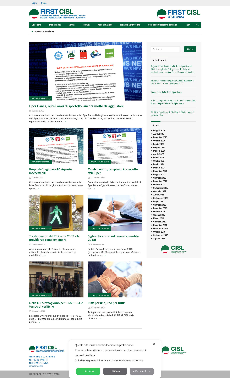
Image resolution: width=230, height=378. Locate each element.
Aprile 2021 (158, 195)
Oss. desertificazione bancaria (162, 25)
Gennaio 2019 (159, 222)
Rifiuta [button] (115, 371)
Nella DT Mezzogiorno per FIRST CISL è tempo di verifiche (56, 304)
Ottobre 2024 (159, 161)
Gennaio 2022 (159, 191)
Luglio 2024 (158, 164)
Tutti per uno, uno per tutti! (106, 303)
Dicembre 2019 (160, 208)
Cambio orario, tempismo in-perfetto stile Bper (113, 170)
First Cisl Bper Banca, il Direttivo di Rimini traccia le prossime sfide (173, 113)
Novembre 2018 (160, 228)
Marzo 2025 (158, 157)
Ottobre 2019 (159, 211)
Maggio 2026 (159, 130)
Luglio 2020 (158, 201)
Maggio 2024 (159, 168)
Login (34, 3)
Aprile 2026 (158, 134)
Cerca (190, 49)
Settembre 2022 (160, 188)
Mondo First (55, 25)
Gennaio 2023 (159, 178)
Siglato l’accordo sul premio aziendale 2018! (113, 237)
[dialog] (115, 359)
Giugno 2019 (159, 215)
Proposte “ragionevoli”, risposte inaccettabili (50, 170)
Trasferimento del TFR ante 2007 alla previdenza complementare (54, 237)
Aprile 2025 (158, 154)
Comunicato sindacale (41, 98)
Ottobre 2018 (159, 232)
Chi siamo (36, 25)
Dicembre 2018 (160, 225)
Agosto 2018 (159, 238)
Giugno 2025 (159, 147)
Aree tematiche (105, 25)
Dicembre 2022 (160, 181)
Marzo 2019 (158, 218)
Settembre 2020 (160, 198)
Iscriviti (86, 25)
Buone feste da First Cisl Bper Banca (166, 92)
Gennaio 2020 (159, 205)
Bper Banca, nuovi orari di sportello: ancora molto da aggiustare (76, 106)
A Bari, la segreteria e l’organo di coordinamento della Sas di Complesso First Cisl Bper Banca (173, 102)
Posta (43, 3)
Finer (187, 25)
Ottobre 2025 (159, 141)
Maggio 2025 (159, 151)
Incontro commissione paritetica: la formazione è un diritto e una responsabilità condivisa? (173, 82)
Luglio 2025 (158, 144)
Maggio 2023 (159, 174)
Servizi (72, 25)
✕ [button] (154, 343)
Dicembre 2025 (160, 137)
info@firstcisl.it (36, 366)
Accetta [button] (88, 371)
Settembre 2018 (160, 235)
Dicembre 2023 (160, 171)
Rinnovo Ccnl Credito (130, 25)
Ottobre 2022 (159, 184)
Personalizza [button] (141, 371)
